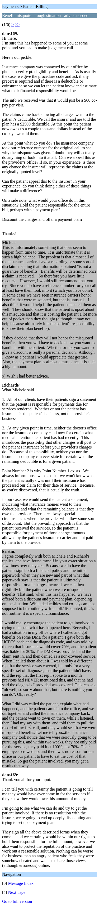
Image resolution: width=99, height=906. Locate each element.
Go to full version (17, 901)
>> (17, 24)
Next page (16, 892)
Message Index (21, 883)
